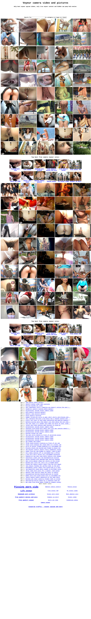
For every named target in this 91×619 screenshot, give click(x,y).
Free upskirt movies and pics (26, 517)
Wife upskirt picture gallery (36, 418)
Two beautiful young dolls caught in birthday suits (43, 485)
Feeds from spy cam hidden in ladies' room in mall (43, 464)
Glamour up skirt (53, 517)
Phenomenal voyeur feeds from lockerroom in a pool (43, 483)
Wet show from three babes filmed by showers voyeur (43, 501)
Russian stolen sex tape (34, 443)
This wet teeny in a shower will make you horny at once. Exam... (48, 431)
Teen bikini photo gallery (34, 406)
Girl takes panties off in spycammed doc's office (43, 466)
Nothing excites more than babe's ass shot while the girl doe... (48, 430)
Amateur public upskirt (53, 506)
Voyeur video (72, 517)
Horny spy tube (53, 521)
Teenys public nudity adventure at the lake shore (43, 495)
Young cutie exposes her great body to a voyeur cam (43, 456)
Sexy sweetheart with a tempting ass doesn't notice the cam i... (48, 412)
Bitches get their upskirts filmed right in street (43, 497)
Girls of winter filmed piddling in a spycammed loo (43, 458)
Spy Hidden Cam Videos (33, 453)
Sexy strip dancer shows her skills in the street (43, 476)
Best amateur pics (72, 514)
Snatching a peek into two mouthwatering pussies (42, 472)
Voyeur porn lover (53, 514)
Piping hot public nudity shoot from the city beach (43, 479)
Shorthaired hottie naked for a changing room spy (43, 499)
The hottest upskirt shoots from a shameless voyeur (43, 462)
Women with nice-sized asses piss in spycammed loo (43, 493)
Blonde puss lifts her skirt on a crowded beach (42, 478)
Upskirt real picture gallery (36, 420)
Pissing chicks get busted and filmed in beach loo (43, 460)
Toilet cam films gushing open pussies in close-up (43, 433)
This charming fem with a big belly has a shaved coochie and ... (48, 426)
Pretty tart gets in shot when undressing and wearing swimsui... (48, 428)
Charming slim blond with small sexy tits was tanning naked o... (48, 437)
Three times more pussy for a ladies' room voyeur (43, 487)
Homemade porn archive (26, 514)
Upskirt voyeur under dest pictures (38, 408)
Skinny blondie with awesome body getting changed (43, 474)
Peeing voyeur (72, 506)
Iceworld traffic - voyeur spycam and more (45, 528)
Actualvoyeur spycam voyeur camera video (39, 416)
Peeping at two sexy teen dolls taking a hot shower (43, 470)
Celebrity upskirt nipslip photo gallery (39, 414)
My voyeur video (72, 510)
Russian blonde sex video (34, 410)
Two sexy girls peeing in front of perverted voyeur (43, 445)
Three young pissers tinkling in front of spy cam (43, 455)
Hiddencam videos (72, 521)
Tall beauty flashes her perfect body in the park (43, 481)
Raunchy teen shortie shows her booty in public (42, 489)
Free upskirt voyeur (26, 521)
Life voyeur (26, 510)
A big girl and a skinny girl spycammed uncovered (43, 468)
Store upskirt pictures (33, 422)
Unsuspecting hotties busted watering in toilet (42, 491)
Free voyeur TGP (53, 510)
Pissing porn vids (26, 506)
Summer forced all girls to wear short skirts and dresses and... (48, 424)
